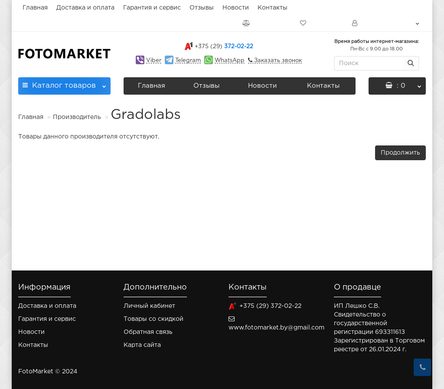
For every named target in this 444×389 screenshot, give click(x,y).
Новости (235, 7)
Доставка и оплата (85, 7)
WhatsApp (230, 60)
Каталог (64, 83)
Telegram (188, 60)
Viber (153, 60)
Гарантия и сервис (152, 7)
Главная (35, 7)
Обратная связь (148, 332)
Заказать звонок (277, 60)
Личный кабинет (149, 306)
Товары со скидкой (153, 319)
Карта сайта (142, 345)
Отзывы (201, 7)
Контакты (272, 7)
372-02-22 (224, 46)
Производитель (77, 117)
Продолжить (400, 152)
